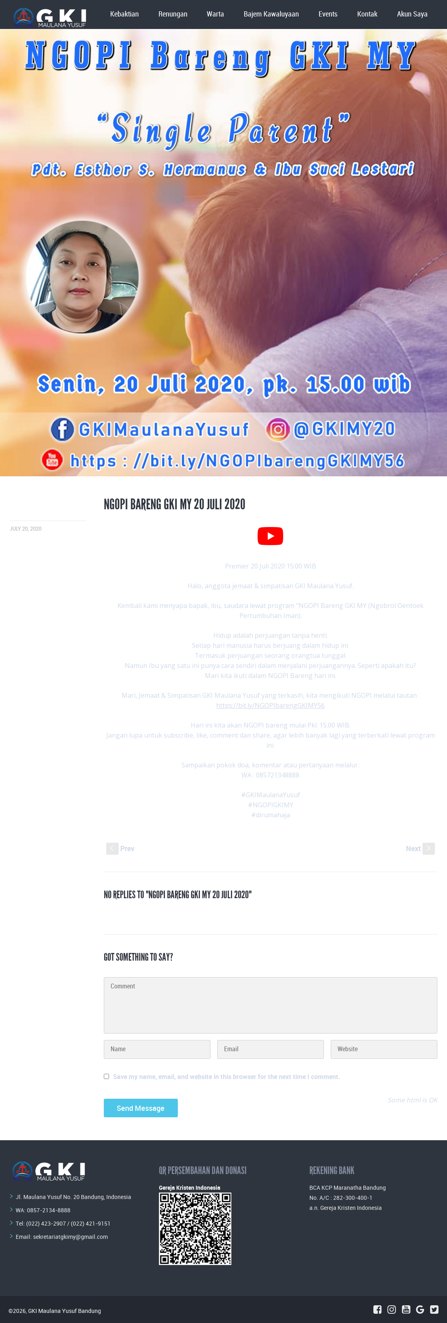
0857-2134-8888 (48, 1210)
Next (420, 848)
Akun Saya (412, 14)
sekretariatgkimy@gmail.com (70, 1236)
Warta (215, 14)
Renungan (173, 14)
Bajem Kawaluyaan (271, 14)
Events (328, 14)
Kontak (367, 14)
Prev (120, 848)
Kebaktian (124, 14)
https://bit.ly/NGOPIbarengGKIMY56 (270, 705)
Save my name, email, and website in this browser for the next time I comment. (226, 1076)
